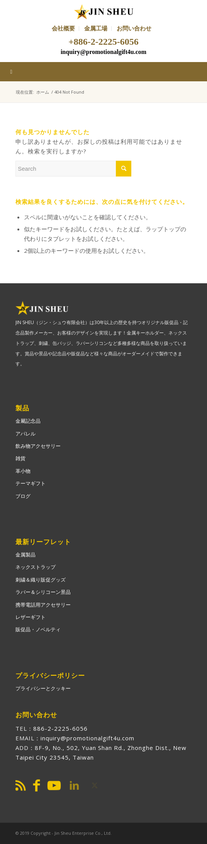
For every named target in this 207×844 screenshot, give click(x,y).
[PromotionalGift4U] (103, 11)
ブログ (23, 496)
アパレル (25, 433)
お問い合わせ (134, 28)
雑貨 (20, 458)
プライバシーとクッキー (43, 688)
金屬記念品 (28, 420)
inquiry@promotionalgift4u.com (103, 52)
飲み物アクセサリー (38, 445)
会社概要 (63, 28)
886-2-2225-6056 (60, 728)
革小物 (23, 470)
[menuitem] (63, 28)
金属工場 (95, 28)
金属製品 (25, 554)
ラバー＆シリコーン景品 (43, 591)
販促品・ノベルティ (38, 629)
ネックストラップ (35, 566)
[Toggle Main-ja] (103, 71)
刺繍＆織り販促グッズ (40, 579)
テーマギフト (30, 483)
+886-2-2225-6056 (103, 42)
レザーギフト (30, 617)
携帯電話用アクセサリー (43, 604)
